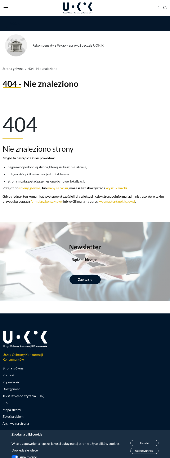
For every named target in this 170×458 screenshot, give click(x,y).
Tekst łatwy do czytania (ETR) (23, 396)
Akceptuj (144, 443)
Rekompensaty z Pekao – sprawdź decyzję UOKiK (68, 45)
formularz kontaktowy (47, 201)
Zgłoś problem (13, 417)
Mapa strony (12, 410)
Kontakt (8, 375)
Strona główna (13, 68)
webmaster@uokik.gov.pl (117, 201)
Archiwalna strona (16, 423)
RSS (5, 403)
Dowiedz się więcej (25, 450)
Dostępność (11, 389)
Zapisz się (85, 279)
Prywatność (11, 382)
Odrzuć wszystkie (144, 450)
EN (164, 7)
